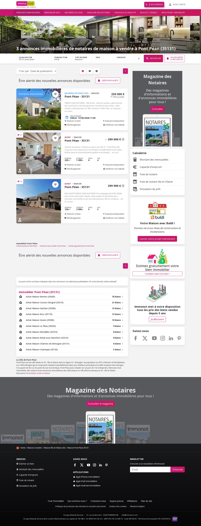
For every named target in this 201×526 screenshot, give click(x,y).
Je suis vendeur (154, 4)
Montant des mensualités (150, 159)
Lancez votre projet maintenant (157, 238)
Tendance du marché (125, 12)
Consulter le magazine (100, 403)
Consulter (157, 109)
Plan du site (146, 501)
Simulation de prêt (146, 189)
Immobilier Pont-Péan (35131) (39, 292)
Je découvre (157, 319)
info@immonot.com (130, 515)
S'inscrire (177, 469)
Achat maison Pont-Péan (26, 246)
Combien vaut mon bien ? (157, 273)
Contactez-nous (98, 501)
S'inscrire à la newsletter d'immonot (147, 463)
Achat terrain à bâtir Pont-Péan (53, 246)
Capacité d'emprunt (147, 167)
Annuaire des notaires (98, 12)
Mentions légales (137, 506)
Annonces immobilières (28, 12)
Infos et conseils (148, 12)
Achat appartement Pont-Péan (81, 246)
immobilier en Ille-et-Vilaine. (38, 373)
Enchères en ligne (74, 12)
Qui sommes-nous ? (77, 501)
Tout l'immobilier (56, 501)
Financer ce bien (73, 121)
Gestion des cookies (118, 506)
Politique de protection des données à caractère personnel (80, 506)
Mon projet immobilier (173, 12)
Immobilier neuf (52, 12)
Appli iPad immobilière (85, 481)
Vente (23, 447)
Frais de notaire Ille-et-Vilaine (153, 181)
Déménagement (72, 125)
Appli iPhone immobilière (86, 476)
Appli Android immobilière (86, 485)
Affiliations (132, 501)
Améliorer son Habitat (113, 125)
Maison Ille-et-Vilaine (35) (54, 447)
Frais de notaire (145, 174)
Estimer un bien (25, 463)
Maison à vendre (35, 447)
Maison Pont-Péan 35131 (78, 447)
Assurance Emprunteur (113, 121)
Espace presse (117, 501)
